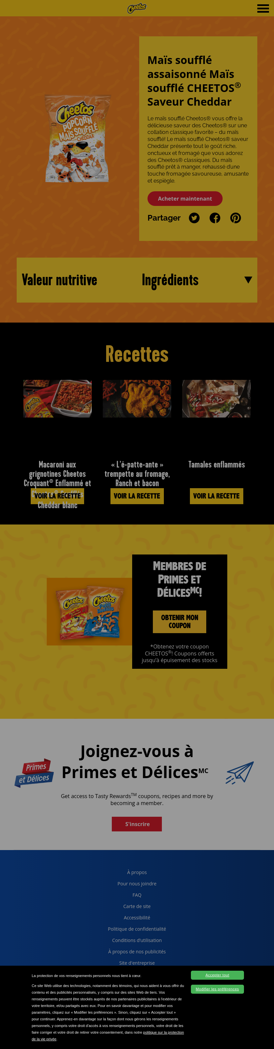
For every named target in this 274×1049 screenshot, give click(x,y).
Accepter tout (217, 975)
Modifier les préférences (217, 989)
